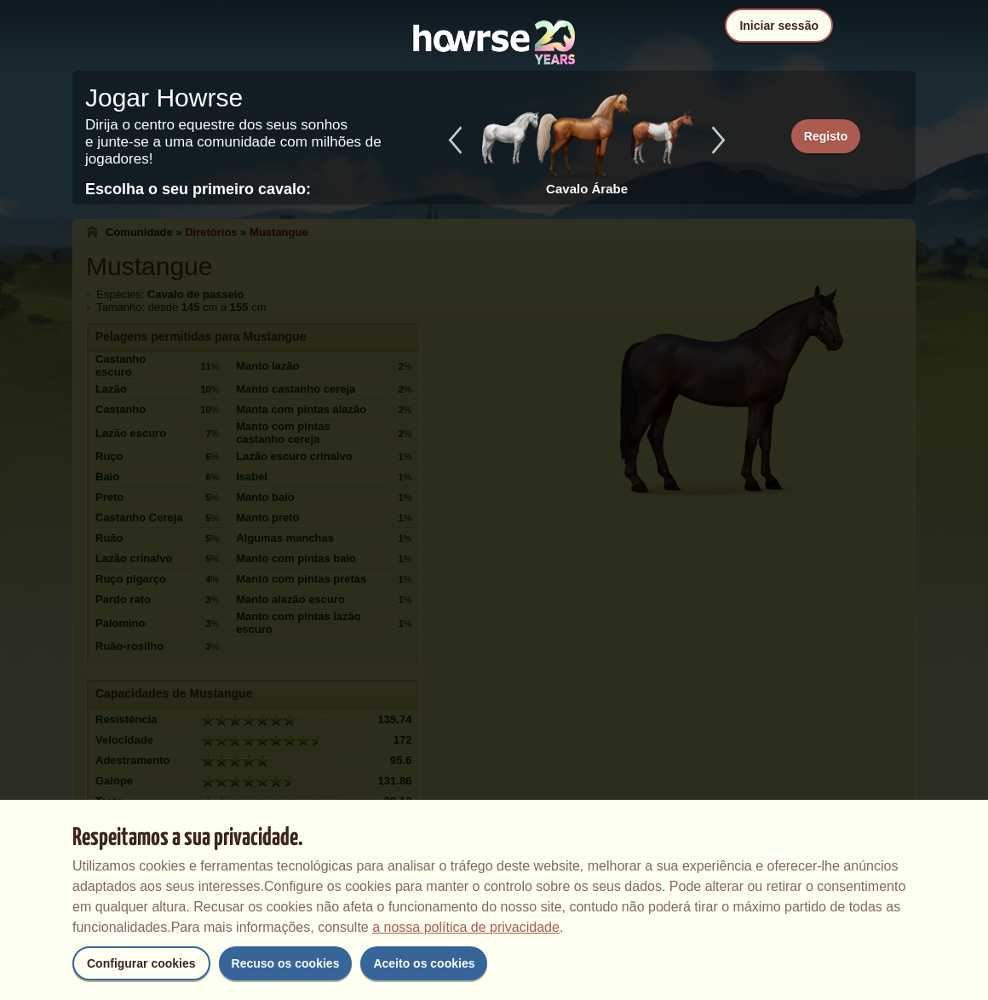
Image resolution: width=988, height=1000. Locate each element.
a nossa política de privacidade (466, 927)
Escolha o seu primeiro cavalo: (198, 189)
